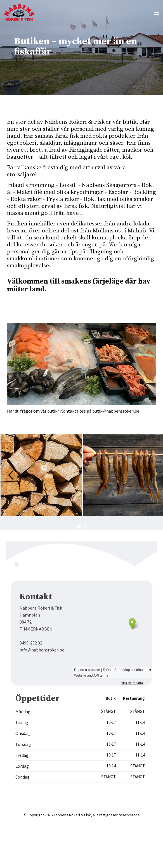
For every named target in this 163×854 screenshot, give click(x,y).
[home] (19, 12)
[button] (156, 12)
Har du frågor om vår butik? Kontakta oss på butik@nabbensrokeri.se (73, 411)
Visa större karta (132, 683)
